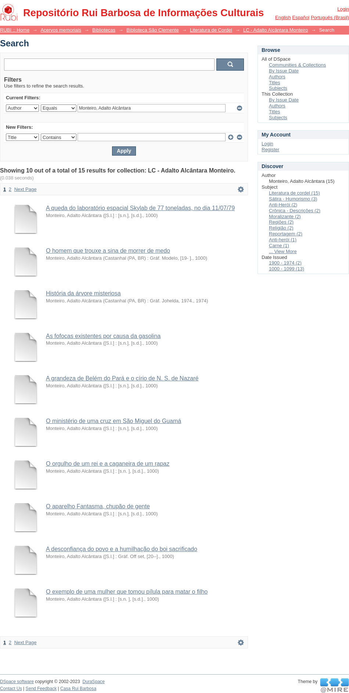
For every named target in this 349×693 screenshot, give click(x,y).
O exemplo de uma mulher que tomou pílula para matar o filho (127, 592)
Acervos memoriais (60, 30)
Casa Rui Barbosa (78, 688)
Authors (277, 76)
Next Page (25, 189)
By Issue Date (284, 71)
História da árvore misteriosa (83, 293)
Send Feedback (41, 688)
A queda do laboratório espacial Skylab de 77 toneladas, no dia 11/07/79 (140, 208)
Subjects (278, 88)
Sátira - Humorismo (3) (293, 199)
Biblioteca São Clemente (152, 30)
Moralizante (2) (285, 216)
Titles (274, 82)
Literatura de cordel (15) (294, 193)
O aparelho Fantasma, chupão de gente (98, 506)
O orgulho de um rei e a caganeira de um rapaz (107, 464)
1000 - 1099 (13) (286, 268)
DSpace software (17, 681)
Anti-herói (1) (282, 239)
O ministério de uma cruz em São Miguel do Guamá (113, 421)
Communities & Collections (297, 65)
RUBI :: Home (14, 30)
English (283, 17)
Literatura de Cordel (211, 30)
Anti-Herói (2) (283, 204)
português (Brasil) (330, 17)
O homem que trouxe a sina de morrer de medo (108, 251)
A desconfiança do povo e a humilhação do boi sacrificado (121, 549)
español (300, 17)
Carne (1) (279, 245)
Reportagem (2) (285, 234)
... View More (283, 251)
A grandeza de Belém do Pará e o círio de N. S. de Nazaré (122, 378)
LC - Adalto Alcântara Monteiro (275, 30)
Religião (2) (281, 228)
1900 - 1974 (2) (285, 263)
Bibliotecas (103, 30)
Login (343, 9)
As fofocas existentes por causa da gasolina (103, 336)
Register (270, 149)
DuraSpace (93, 681)
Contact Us (11, 688)
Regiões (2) (281, 222)
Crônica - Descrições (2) (294, 210)
